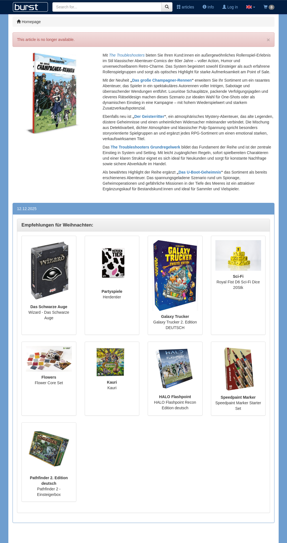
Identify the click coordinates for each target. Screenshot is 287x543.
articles (185, 7)
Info (208, 7)
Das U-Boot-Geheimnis (200, 172)
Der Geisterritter (149, 116)
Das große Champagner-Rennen (162, 80)
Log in (230, 7)
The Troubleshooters (127, 55)
